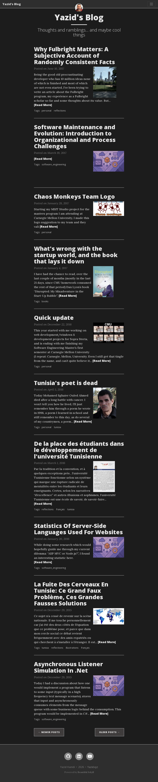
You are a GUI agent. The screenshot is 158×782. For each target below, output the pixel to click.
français (60, 509)
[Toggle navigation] (151, 4)
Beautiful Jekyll (86, 772)
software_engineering (54, 164)
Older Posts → (109, 732)
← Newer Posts (49, 732)
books (45, 301)
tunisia (57, 427)
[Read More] (43, 105)
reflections (60, 110)
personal (46, 110)
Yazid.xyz (92, 767)
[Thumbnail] (104, 82)
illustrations (72, 647)
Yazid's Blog (12, 4)
